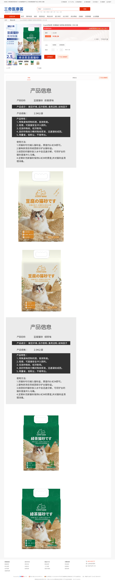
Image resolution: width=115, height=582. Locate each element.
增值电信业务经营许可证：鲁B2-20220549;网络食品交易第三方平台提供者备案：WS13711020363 (57, 579)
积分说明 (7, 566)
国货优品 (42, 16)
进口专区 (58, 16)
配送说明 (47, 564)
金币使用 (7, 568)
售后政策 (67, 564)
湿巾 (54, 12)
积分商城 (74, 16)
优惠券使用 (7, 570)
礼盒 (57, 12)
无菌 (44, 12)
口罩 (38, 12)
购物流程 (7, 564)
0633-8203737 (91, 561)
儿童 (61, 12)
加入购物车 (62, 57)
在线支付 (27, 566)
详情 (29, 77)
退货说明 (67, 568)
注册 (43, 1)
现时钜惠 (29, 16)
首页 (22, 16)
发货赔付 (67, 566)
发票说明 (27, 568)
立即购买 (50, 57)
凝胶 (51, 12)
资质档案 (88, 16)
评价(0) (75, 77)
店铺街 (81, 16)
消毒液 (48, 12)
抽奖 (35, 16)
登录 (40, 1)
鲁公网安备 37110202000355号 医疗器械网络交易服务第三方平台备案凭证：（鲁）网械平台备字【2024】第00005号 (73, 576)
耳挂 (41, 12)
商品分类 (50, 16)
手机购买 (103, 39)
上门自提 (47, 566)
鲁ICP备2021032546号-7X (35, 576)
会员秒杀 (48, 36)
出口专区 (66, 16)
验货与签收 (47, 568)
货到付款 (27, 564)
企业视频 (96, 16)
